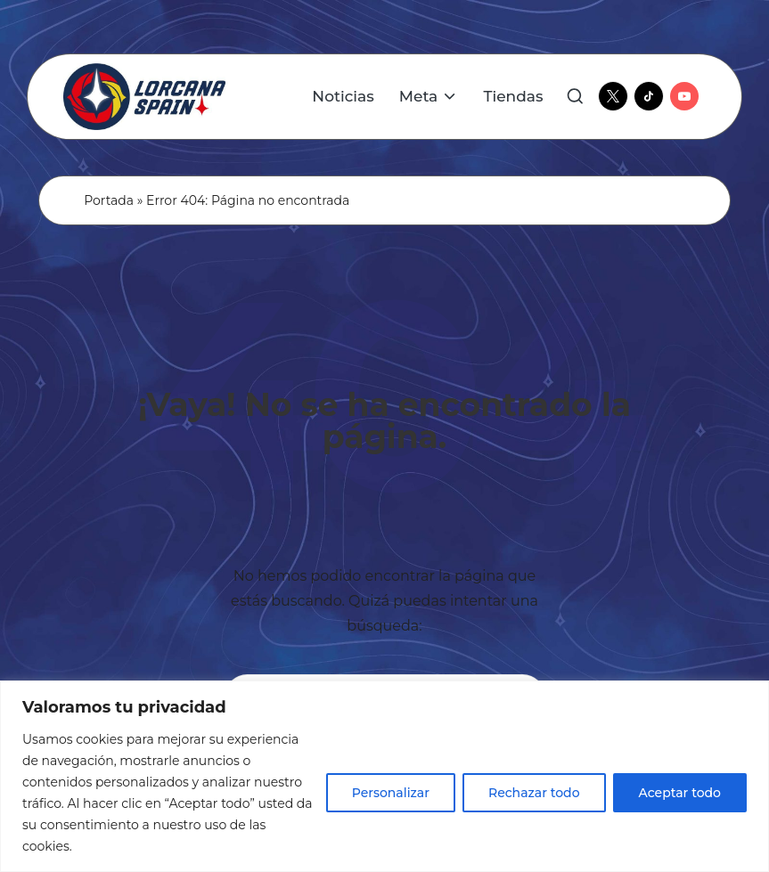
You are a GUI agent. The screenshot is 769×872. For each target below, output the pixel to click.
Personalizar (390, 793)
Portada (109, 200)
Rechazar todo (534, 793)
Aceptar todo (680, 793)
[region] (384, 776)
